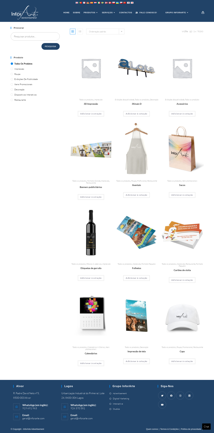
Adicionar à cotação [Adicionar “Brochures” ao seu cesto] (136, 278)
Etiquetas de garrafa (91, 268)
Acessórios (182, 103)
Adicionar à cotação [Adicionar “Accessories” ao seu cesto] (182, 113)
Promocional (187, 347)
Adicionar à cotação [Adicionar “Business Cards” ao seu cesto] (182, 280)
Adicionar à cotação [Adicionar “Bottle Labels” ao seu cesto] (91, 278)
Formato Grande (93, 181)
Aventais (136, 185)
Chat (206, 426)
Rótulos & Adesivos (94, 264)
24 (194, 31)
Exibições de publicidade (124, 99)
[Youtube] (162, 405)
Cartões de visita (182, 270)
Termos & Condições (169, 429)
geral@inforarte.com (33, 418)
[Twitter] (162, 395)
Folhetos (136, 268)
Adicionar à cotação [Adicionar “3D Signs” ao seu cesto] (136, 113)
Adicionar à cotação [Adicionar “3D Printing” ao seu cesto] (91, 113)
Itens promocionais (189, 181)
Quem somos (152, 429)
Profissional (142, 181)
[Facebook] (171, 395)
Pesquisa (50, 46)
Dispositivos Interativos (25, 94)
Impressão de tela (137, 351)
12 (190, 31)
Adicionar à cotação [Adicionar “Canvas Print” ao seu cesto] (136, 361)
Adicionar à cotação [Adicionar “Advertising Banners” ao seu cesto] (91, 197)
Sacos (182, 185)
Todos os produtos (86, 99)
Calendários (91, 353)
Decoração (154, 99)
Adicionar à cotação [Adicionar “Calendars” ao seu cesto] (91, 363)
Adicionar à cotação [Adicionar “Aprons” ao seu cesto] (136, 195)
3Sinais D (136, 103)
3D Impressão (91, 103)
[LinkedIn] (189, 395)
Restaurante (91, 183)
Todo (200, 31)
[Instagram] (180, 395)
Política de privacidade (191, 429)
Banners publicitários (91, 187)
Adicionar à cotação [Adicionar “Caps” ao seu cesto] (182, 361)
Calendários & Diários (96, 347)
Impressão (98, 99)
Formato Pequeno (148, 264)
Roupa (133, 181)
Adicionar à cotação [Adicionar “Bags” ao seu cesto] (182, 195)
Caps (182, 351)
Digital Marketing (121, 398)
